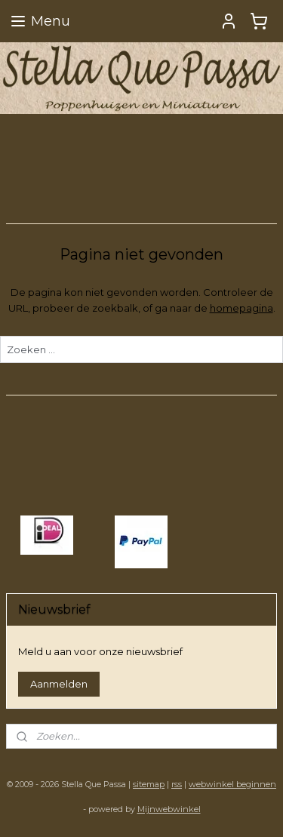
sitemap (149, 784)
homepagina (241, 307)
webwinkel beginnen (232, 784)
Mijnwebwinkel (169, 809)
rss (176, 784)
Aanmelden (59, 684)
